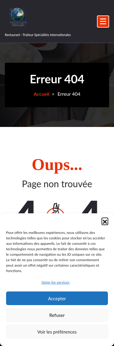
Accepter (57, 298)
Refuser (56, 315)
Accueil (41, 94)
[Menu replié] (103, 21)
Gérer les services (55, 282)
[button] (105, 221)
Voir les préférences (57, 331)
